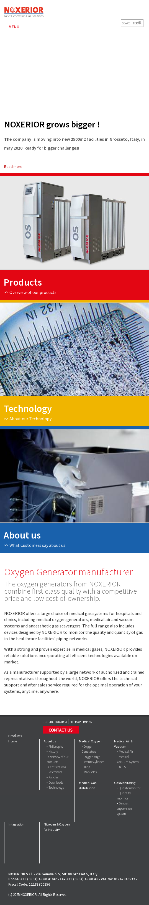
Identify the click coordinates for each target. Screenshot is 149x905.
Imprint (88, 722)
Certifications (57, 767)
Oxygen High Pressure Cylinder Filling (93, 762)
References (55, 772)
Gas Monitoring (124, 783)
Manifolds (90, 772)
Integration (16, 824)
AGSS (122, 767)
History (53, 751)
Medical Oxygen (90, 741)
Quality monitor (129, 788)
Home (12, 741)
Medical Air (126, 751)
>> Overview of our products (30, 292)
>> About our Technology (28, 418)
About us (50, 741)
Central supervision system (124, 808)
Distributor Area (55, 722)
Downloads (55, 782)
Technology (56, 787)
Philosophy (55, 746)
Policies (53, 777)
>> (34, 545)
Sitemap (75, 722)
